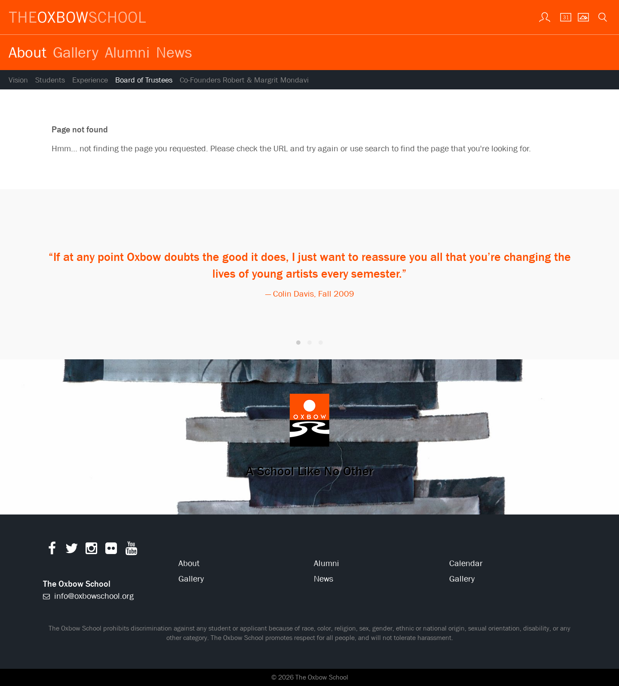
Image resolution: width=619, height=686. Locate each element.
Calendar (466, 563)
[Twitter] (71, 550)
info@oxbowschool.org (88, 596)
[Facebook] (52, 550)
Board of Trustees (143, 80)
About (27, 52)
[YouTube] (131, 550)
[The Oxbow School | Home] (77, 17)
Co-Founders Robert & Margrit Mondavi (244, 80)
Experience (90, 80)
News (174, 52)
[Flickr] (111, 550)
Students (50, 80)
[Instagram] (91, 550)
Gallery (75, 52)
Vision (18, 80)
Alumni (127, 52)
